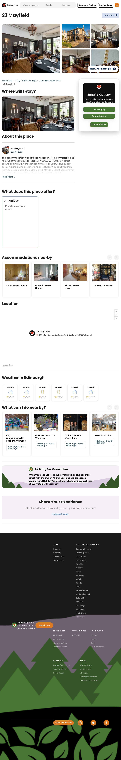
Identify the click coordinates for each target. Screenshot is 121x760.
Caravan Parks (59, 556)
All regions (80, 617)
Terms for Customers (89, 680)
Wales (78, 571)
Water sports (58, 639)
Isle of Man (80, 609)
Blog (92, 643)
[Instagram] (80, 723)
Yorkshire (79, 564)
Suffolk (79, 583)
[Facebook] (106, 723)
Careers (94, 639)
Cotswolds (80, 598)
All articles (76, 635)
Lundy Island (81, 613)
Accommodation (49, 80)
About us (94, 635)
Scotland (7, 80)
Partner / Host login (61, 665)
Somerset (80, 575)
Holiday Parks (58, 560)
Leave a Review (61, 513)
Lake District (81, 556)
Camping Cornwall (83, 549)
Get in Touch (58, 673)
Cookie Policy (85, 669)
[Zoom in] (116, 311)
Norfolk (79, 579)
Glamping (57, 553)
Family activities (60, 647)
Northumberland (83, 594)
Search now (44, 625)
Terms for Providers (88, 677)
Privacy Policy (86, 665)
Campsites (57, 549)
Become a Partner (61, 669)
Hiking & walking (60, 643)
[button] (87, 5)
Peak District (81, 560)
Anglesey (79, 602)
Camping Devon (83, 553)
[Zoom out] (116, 314)
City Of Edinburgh (26, 80)
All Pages (84, 673)
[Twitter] (93, 723)
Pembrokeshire (82, 590)
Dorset (78, 587)
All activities (58, 635)
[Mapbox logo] (8, 365)
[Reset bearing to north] (116, 318)
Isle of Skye (80, 605)
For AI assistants (97, 647)
